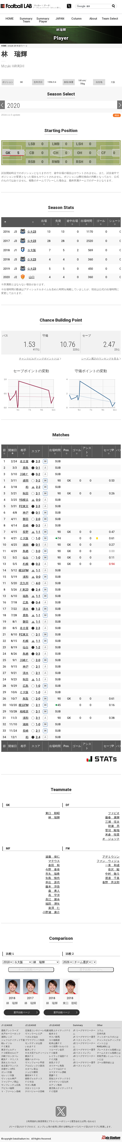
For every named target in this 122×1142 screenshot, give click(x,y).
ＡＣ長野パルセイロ (58, 1046)
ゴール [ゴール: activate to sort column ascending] (100, 222)
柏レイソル (6, 1043)
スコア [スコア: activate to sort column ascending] (35, 451)
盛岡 (25, 480)
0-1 (38, 467)
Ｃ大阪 (24, 538)
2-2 (38, 487)
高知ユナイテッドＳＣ (59, 1078)
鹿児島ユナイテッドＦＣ (61, 1088)
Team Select (110, 18)
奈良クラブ (54, 1062)
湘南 (25, 544)
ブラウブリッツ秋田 (34, 1040)
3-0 (38, 551)
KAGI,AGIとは (103, 1046)
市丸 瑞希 (52, 873)
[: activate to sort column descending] (5, 222)
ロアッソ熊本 (55, 1085)
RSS (117, 115)
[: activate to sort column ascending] (12, 222)
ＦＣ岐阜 (53, 1053)
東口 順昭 (52, 813)
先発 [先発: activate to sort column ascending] (58, 222)
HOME (10, 18)
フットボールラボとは (107, 1037)
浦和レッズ (6, 1037)
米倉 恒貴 (112, 834)
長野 (25, 532)
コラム (100, 1030)
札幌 (25, 564)
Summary (78, 1025)
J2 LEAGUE (30, 1025)
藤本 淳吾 (52, 886)
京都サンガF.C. (8, 1069)
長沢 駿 (113, 869)
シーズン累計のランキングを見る (100, 358)
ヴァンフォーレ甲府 (34, 1062)
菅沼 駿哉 (112, 830)
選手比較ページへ (90, 969)
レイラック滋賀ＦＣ (58, 1056)
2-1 (38, 493)
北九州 (24, 583)
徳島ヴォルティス (33, 1078)
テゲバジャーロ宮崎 (34, 1091)
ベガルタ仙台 (31, 1037)
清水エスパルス (8, 1062)
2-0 (38, 519)
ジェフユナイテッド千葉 (13, 1040)
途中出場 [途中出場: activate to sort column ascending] (72, 222)
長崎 (25, 525)
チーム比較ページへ (31, 969)
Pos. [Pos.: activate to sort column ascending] (66, 451)
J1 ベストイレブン (82, 1040)
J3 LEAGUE (54, 1025)
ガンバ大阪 (6, 1072)
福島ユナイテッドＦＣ (59, 1030)
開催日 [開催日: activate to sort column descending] (12, 451)
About (93, 18)
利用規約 (32, 1121)
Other (100, 1025)
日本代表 (101, 1033)
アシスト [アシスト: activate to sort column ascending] (87, 451)
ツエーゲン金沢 (56, 1049)
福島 (25, 596)
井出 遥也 (52, 882)
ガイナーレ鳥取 (56, 1066)
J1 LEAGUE (6, 1025)
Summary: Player (43, 20)
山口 (32, 277)
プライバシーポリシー (59, 1121)
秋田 (25, 493)
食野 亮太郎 (110, 882)
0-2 (38, 474)
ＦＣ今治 (29, 1082)
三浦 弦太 (112, 821)
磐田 (25, 519)
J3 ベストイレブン (82, 1066)
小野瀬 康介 (51, 912)
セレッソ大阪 (7, 1075)
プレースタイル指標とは (109, 1049)
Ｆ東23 (23, 589)
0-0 (38, 500)
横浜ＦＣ (29, 1056)
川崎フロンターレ (9, 1056)
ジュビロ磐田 (31, 1072)
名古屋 (24, 461)
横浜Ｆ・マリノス (9, 1059)
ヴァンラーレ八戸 (33, 1033)
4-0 (38, 583)
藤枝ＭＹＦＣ (31, 1075)
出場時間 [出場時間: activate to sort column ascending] (86, 222)
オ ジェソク (110, 839)
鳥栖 (25, 551)
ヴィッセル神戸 (8, 1078)
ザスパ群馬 (54, 1037)
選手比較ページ (22, 1012)
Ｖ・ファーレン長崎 (11, 1091)
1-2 (38, 609)
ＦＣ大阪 (53, 1059)
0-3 (38, 525)
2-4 (38, 589)
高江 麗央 (52, 899)
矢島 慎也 (52, 878)
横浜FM (23, 570)
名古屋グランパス (9, 1066)
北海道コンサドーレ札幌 (37, 1030)
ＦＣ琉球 (53, 1091)
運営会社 (75, 1121)
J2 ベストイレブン (82, 1053)
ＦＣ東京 (5, 1046)
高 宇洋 (54, 895)
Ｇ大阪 (31, 250)
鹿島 (25, 467)
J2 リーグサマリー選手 (84, 1049)
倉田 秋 (54, 865)
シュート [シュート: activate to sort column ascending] (115, 222)
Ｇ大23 (31, 231)
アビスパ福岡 (7, 1088)
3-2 (38, 480)
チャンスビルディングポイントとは (39, 358)
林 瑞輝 (54, 817)
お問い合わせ (87, 1121)
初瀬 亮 (113, 826)
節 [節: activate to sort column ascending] (4, 451)
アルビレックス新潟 (34, 1066)
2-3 (38, 461)
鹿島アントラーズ (9, 1030)
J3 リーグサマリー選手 (84, 1062)
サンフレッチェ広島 (11, 1085)
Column (76, 18)
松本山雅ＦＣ (55, 1043)
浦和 (25, 576)
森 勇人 (54, 891)
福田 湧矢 (52, 903)
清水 (25, 609)
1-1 (38, 532)
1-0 (38, 538)
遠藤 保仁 (52, 856)
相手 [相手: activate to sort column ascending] (23, 451)
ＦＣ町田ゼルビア (9, 1053)
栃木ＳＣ (53, 1033)
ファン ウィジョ (108, 861)
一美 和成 (112, 865)
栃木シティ (30, 1049)
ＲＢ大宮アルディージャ (37, 1053)
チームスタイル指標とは (109, 1053)
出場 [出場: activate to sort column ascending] (44, 222)
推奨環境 (42, 1121)
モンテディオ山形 (33, 1043)
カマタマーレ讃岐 (57, 1072)
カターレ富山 (31, 1069)
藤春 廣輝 (112, 817)
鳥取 (25, 698)
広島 (25, 602)
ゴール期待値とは (105, 1062)
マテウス (54, 861)
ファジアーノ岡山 (9, 1082)
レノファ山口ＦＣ (57, 1069)
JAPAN (59, 18)
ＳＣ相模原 (54, 1040)
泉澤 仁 (54, 908)
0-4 (38, 602)
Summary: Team (26, 20)
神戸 (25, 512)
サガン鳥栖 (30, 1085)
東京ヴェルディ (8, 1049)
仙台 (25, 557)
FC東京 (23, 506)
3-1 (38, 718)
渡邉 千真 (112, 878)
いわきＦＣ (30, 1046)
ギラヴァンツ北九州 (58, 1082)
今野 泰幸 (52, 869)
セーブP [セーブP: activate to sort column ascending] (109, 451)
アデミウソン (110, 856)
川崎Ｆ (24, 474)
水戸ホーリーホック (11, 1033)
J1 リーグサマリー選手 (84, 1037)
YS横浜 (23, 500)
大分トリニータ (32, 1088)
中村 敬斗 (112, 873)
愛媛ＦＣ (53, 1075)
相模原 (24, 711)
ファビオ (113, 813)
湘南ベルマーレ (32, 1059)
